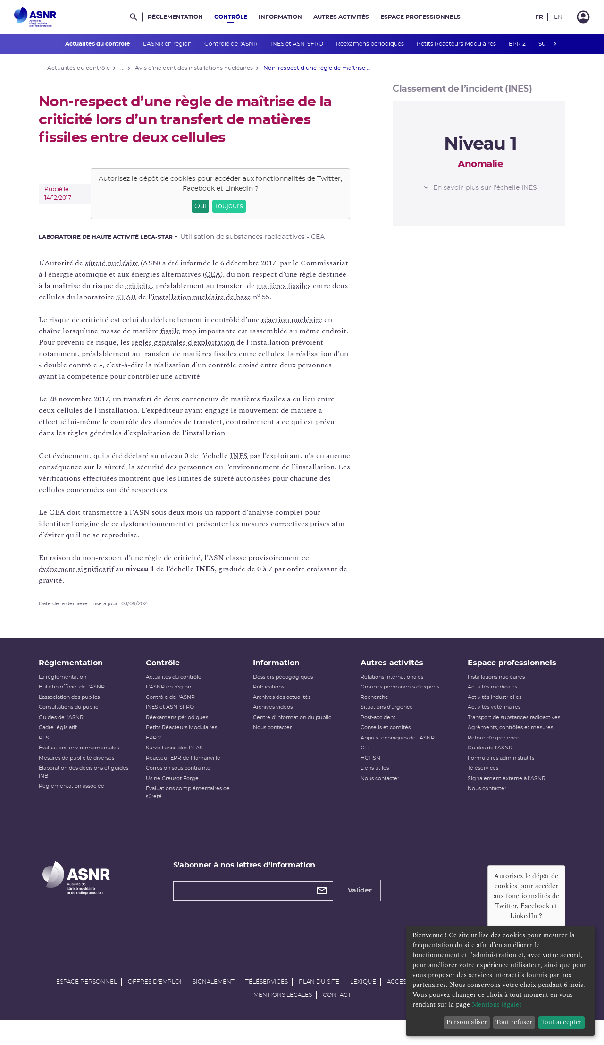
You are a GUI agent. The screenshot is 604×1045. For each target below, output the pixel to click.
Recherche (372, 707)
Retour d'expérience (488, 747)
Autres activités (341, 17)
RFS (52, 747)
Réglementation (175, 17)
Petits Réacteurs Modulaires (457, 44)
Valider (364, 900)
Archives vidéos (274, 717)
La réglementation (71, 686)
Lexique (363, 1001)
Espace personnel (86, 1001)
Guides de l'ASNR (69, 727)
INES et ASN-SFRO (297, 44)
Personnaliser (466, 1022)
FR (539, 17)
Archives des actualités (283, 707)
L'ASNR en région (168, 44)
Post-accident (376, 727)
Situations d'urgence (385, 717)
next (555, 44)
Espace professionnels (420, 17)
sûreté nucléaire (120, 263)
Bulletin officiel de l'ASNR (80, 696)
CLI (363, 757)
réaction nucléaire (300, 319)
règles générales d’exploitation (191, 342)
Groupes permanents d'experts (398, 696)
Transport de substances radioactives (508, 727)
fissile (179, 331)
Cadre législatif (66, 737)
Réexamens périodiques (370, 44)
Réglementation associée (80, 796)
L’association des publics (77, 707)
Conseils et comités (384, 737)
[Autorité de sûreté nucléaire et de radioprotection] (35, 17)
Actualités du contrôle (98, 44)
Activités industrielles (489, 707)
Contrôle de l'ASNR (231, 44)
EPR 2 (518, 44)
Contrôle (230, 17)
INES (247, 455)
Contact (337, 1015)
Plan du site (319, 1001)
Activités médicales (487, 696)
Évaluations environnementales (87, 757)
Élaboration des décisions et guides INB (92, 782)
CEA (221, 274)
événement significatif (84, 569)
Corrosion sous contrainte (183, 778)
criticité (147, 285)
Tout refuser (513, 1022)
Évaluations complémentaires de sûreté (193, 802)
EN (558, 17)
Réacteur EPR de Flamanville (188, 768)
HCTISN (368, 768)
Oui (209, 206)
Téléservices (477, 778)
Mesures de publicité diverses (85, 768)
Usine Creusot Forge (177, 788)
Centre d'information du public (294, 727)
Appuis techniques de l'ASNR (396, 747)
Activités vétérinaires (488, 717)
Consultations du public (77, 717)
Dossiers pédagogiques (285, 686)
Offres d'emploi (155, 1001)
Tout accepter (561, 1022)
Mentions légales (282, 1015)
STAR (135, 297)
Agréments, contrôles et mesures (505, 737)
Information (280, 17)
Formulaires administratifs (495, 768)
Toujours (237, 206)
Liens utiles (373, 778)
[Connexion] (583, 17)
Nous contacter (274, 737)
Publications (270, 696)
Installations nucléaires (491, 686)
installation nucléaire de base (210, 297)
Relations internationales (390, 686)
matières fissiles (292, 285)
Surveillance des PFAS (179, 757)
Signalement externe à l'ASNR (501, 788)
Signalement (214, 1001)
